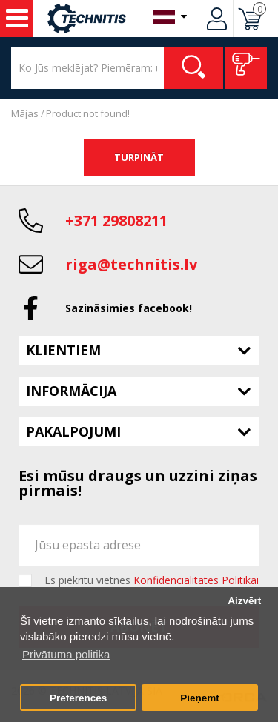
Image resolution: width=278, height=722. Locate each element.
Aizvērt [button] (244, 600)
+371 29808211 (116, 221)
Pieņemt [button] (199, 697)
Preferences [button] (78, 697)
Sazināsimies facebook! (128, 308)
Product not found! (88, 113)
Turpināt (139, 157)
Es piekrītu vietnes (151, 580)
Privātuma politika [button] (66, 654)
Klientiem (63, 350)
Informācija (71, 391)
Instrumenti (17, 18)
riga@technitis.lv (131, 264)
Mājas (25, 113)
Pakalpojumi (73, 431)
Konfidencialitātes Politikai (196, 580)
